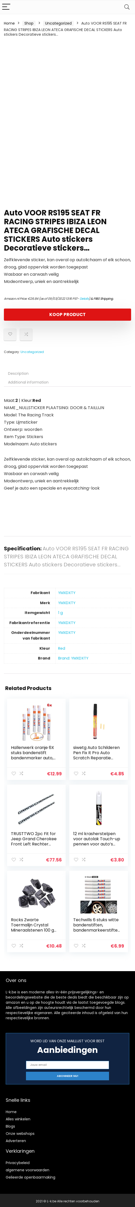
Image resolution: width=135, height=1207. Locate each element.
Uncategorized (58, 23)
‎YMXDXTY (67, 592)
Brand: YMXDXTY (73, 658)
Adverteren (16, 1139)
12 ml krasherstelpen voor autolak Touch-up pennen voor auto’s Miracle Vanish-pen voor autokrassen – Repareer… (96, 846)
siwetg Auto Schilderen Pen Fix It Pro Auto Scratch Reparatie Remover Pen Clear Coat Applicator (96, 758)
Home (9, 23)
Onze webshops (20, 1131)
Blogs (10, 1124)
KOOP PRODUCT (67, 314)
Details (84, 298)
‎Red (61, 648)
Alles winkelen (18, 1117)
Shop (28, 23)
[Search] (127, 7)
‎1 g (60, 612)
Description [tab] (18, 373)
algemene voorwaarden (27, 1168)
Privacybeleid (18, 1161)
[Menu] (6, 7)
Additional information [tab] (28, 382)
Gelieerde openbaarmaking (30, 1175)
